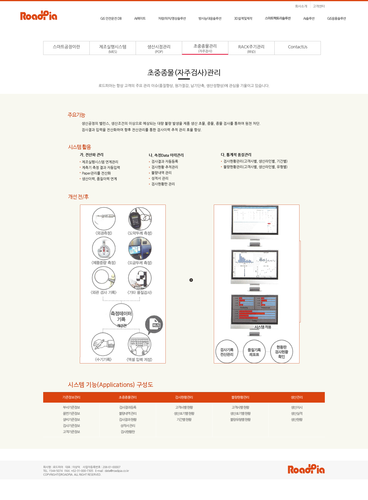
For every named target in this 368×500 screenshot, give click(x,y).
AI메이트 (140, 18)
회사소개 (301, 6)
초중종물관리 (205, 48)
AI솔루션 (308, 18)
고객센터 (319, 6)
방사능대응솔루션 (210, 18)
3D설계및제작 (243, 18)
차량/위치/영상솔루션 (172, 18)
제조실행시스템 (112, 49)
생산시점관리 (159, 49)
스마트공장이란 (66, 47)
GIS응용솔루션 (336, 18)
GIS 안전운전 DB (110, 18)
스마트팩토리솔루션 (278, 18)
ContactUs (297, 47)
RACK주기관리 (251, 49)
